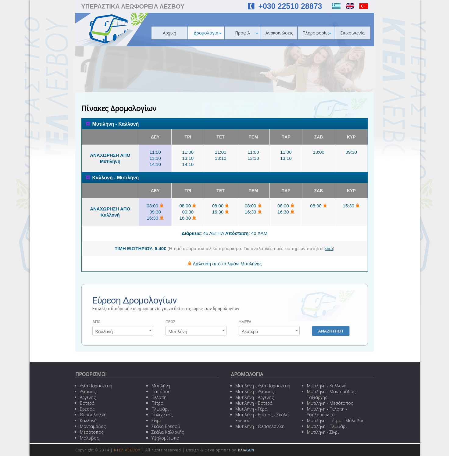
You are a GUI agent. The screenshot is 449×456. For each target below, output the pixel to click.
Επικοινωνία (352, 33)
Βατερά (87, 403)
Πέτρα (157, 403)
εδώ (329, 248)
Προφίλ (246, 33)
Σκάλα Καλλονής (167, 432)
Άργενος (88, 397)
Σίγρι (156, 420)
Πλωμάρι (160, 409)
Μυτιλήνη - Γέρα (251, 409)
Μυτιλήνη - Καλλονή (326, 386)
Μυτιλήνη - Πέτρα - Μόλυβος (335, 420)
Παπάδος (160, 391)
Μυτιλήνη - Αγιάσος (254, 391)
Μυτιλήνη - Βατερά (254, 403)
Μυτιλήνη (160, 386)
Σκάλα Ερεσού (165, 426)
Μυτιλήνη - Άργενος (254, 397)
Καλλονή (88, 420)
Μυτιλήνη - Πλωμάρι (327, 426)
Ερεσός (87, 409)
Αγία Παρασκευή (96, 386)
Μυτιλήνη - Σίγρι (323, 432)
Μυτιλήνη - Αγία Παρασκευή (262, 386)
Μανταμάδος (93, 426)
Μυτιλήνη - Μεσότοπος (330, 403)
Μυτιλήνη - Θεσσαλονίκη (259, 426)
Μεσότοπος (91, 432)
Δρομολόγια (208, 33)
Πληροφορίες (317, 33)
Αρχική (169, 33)
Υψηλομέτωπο (165, 438)
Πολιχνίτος (162, 415)
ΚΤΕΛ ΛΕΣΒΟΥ (127, 450)
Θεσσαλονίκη (93, 415)
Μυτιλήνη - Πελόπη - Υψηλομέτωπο (327, 412)
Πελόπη (158, 397)
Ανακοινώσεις (279, 33)
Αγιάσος (88, 391)
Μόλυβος (89, 438)
